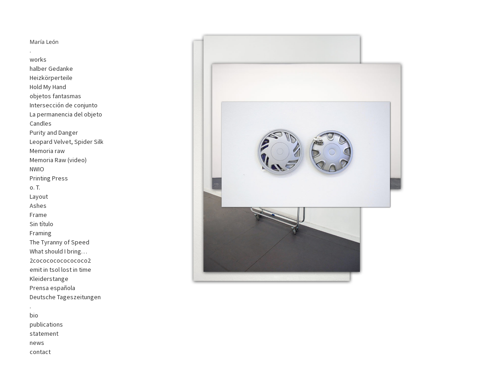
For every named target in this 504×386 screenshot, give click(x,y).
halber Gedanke (51, 68)
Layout (39, 196)
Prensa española (52, 288)
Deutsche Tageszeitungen (65, 297)
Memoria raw (47, 151)
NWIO (37, 169)
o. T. (35, 187)
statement (44, 333)
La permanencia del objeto (66, 114)
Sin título (41, 224)
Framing (41, 233)
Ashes (38, 205)
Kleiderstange (49, 279)
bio (34, 315)
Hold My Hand (48, 87)
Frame (38, 215)
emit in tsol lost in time (60, 269)
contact (40, 352)
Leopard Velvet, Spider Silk (67, 141)
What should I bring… (58, 251)
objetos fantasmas (55, 96)
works (38, 59)
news (37, 342)
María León (44, 42)
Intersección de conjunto (64, 105)
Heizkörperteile (51, 78)
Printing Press (49, 178)
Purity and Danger (54, 132)
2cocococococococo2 (60, 260)
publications (46, 324)
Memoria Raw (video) (58, 160)
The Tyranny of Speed (59, 242)
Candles (41, 123)
